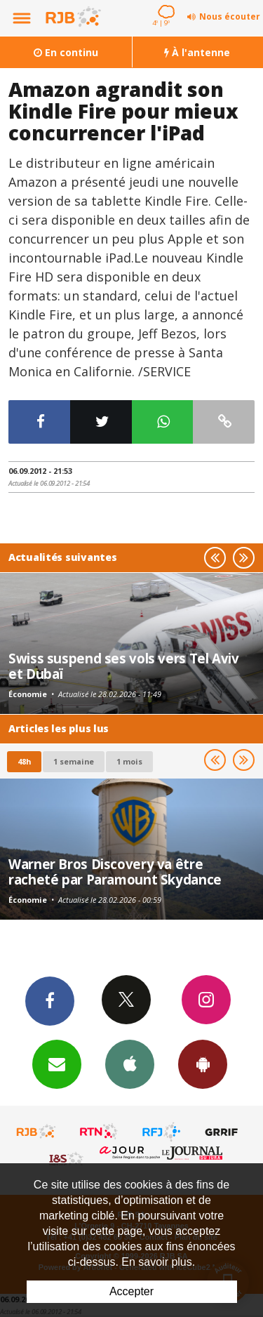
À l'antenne (197, 52)
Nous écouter (229, 16)
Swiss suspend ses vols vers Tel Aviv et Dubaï (123, 665)
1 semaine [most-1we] (73, 761)
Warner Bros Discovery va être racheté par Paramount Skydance (115, 871)
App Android (202, 1063)
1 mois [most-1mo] (129, 761)
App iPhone (129, 1063)
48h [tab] (24, 761)
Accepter (131, 1291)
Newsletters (56, 1063)
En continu (66, 52)
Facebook (49, 1000)
